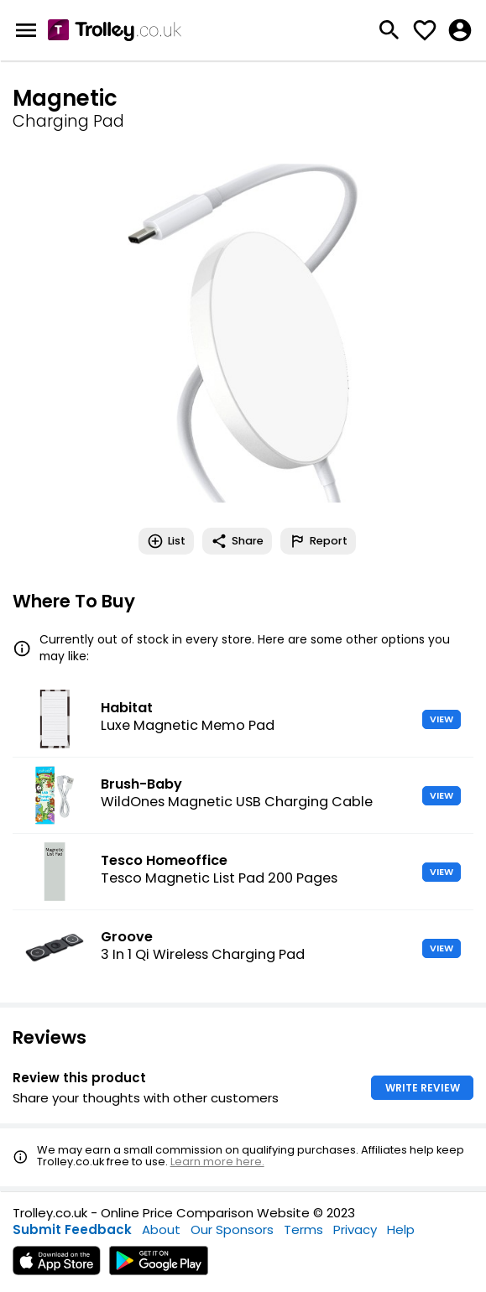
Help (401, 1229)
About (161, 1229)
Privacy (355, 1229)
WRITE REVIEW (422, 1088)
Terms (303, 1229)
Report (318, 541)
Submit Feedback (72, 1229)
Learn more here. (217, 1162)
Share (237, 541)
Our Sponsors (232, 1229)
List (166, 541)
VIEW (441, 719)
